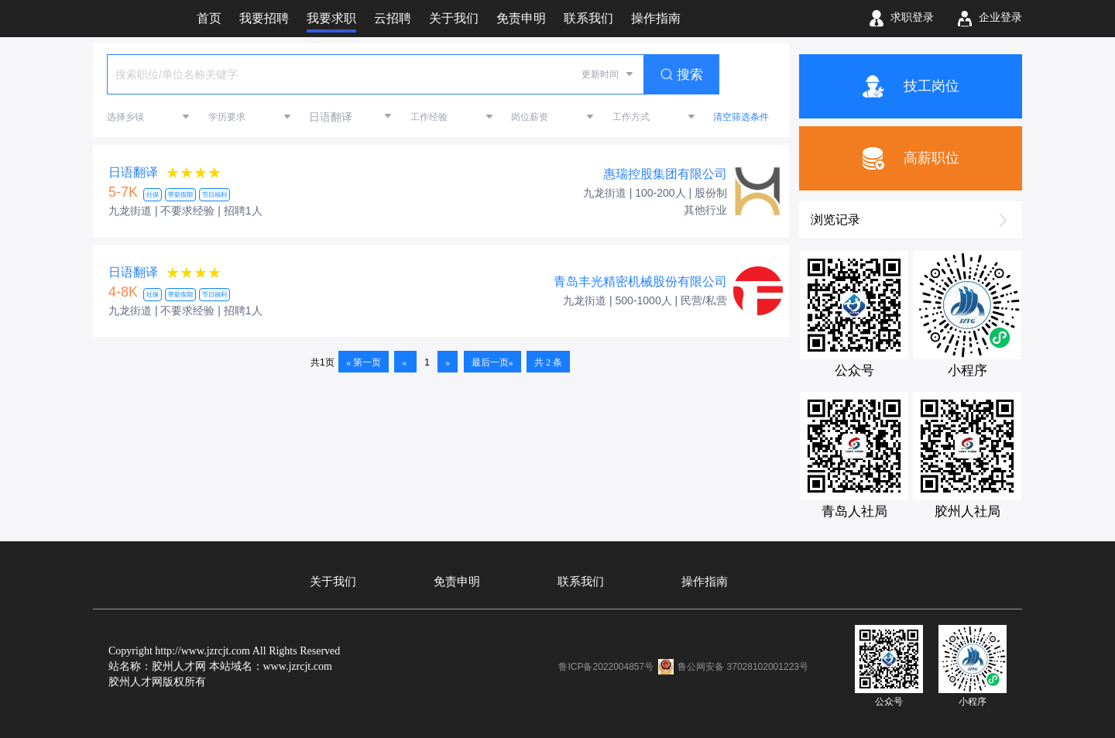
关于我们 (333, 581)
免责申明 (457, 581)
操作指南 (704, 581)
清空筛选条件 (741, 117)
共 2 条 (548, 362)
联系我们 (581, 581)
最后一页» (492, 362)
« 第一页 (363, 362)
